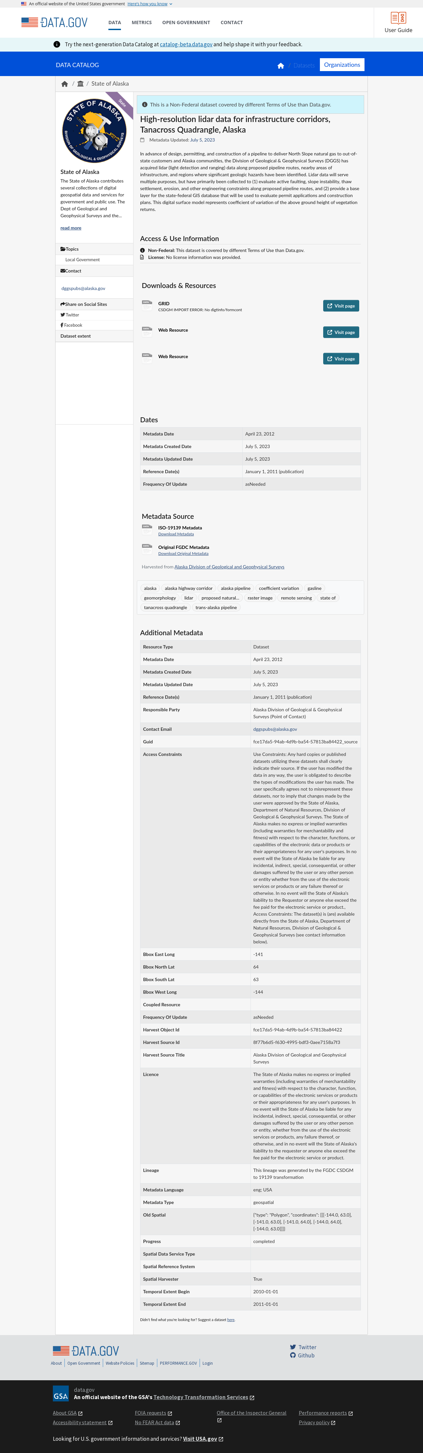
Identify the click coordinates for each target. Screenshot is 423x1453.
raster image (260, 598)
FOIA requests (150, 1412)
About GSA (65, 1412)
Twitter (69, 314)
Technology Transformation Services (200, 1397)
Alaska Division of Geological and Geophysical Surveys (229, 566)
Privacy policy (314, 1422)
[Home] (54, 22)
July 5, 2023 (202, 140)
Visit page (341, 306)
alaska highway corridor (188, 588)
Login (208, 1363)
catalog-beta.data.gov (186, 44)
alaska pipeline (235, 588)
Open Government (83, 1363)
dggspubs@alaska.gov (83, 288)
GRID (164, 303)
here (231, 1319)
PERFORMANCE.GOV (178, 1363)
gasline (315, 588)
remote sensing (296, 598)
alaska (150, 588)
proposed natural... (220, 598)
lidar (188, 598)
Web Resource (173, 330)
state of (328, 598)
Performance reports (323, 1412)
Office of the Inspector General (252, 1412)
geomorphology (160, 598)
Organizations (342, 64)
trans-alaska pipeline (216, 607)
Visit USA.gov (200, 1438)
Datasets (304, 65)
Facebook (71, 325)
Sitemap (147, 1363)
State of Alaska (110, 83)
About (56, 1363)
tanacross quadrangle (165, 607)
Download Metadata (176, 533)
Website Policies (120, 1363)
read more (70, 227)
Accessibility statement (80, 1422)
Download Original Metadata (183, 553)
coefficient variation (279, 588)
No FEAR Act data (154, 1422)
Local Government (82, 259)
